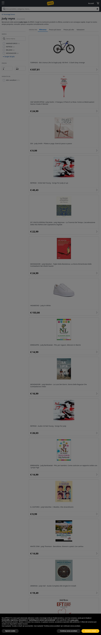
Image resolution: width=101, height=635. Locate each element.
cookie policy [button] (74, 625)
